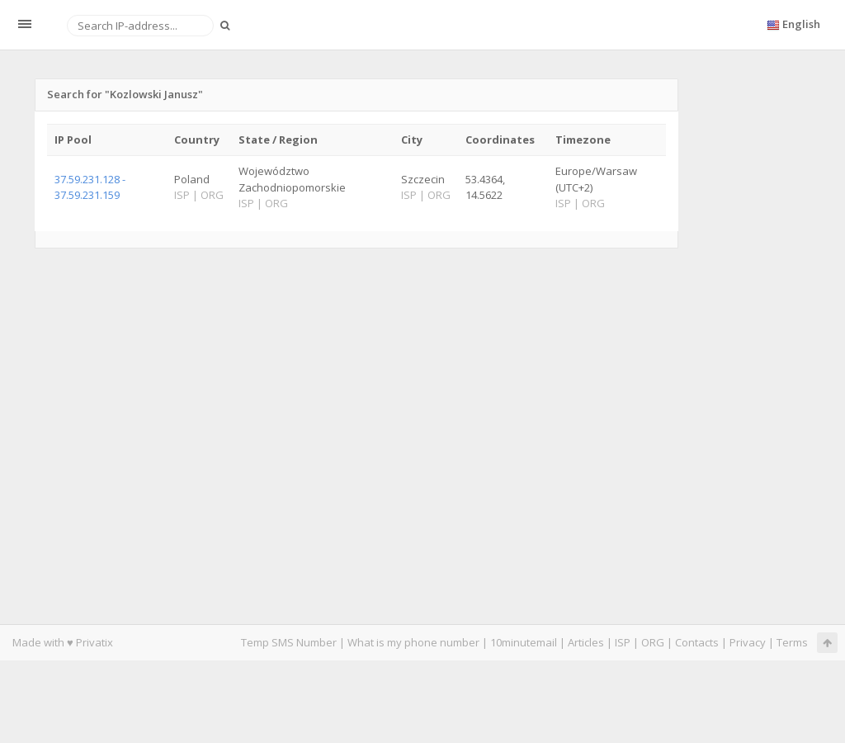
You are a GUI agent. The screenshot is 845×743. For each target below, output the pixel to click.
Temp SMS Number (289, 642)
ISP (622, 642)
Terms (792, 642)
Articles (586, 642)
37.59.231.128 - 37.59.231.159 (89, 187)
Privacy (747, 642)
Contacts (697, 642)
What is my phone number (413, 642)
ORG (652, 642)
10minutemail (523, 642)
